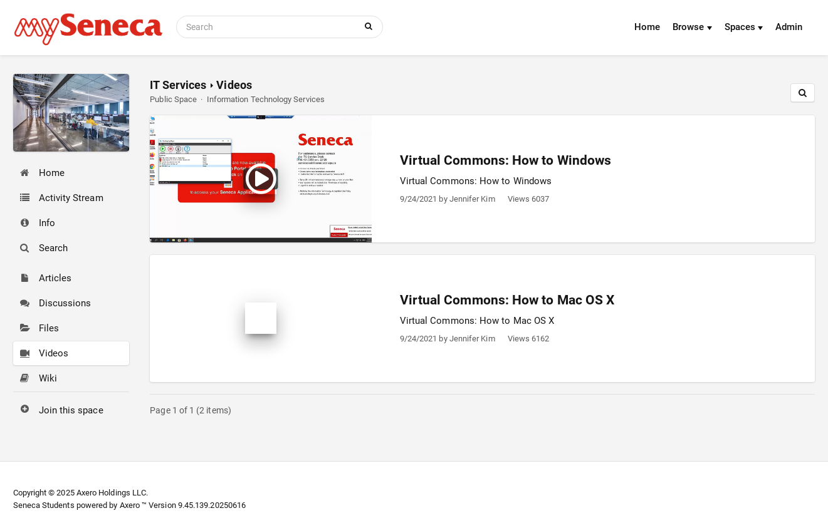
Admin (788, 27)
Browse (692, 27)
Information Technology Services (266, 99)
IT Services (178, 84)
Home (647, 27)
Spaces (744, 27)
